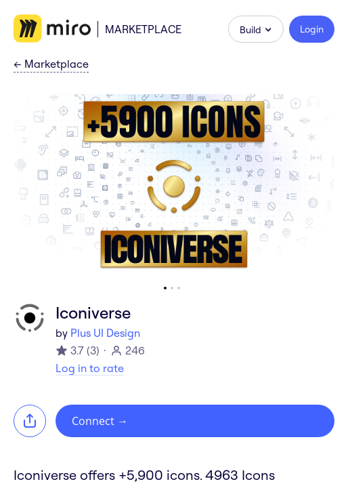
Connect (100, 420)
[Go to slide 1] (165, 288)
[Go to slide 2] (172, 288)
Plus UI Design (105, 333)
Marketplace (143, 29)
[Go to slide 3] (178, 288)
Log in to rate (90, 368)
